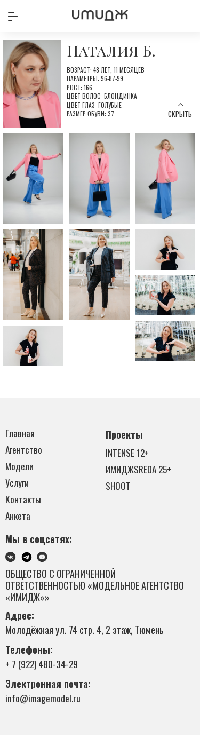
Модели (20, 467)
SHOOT (118, 487)
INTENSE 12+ (128, 453)
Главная (20, 433)
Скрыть (179, 114)
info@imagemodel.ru (43, 701)
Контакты (23, 501)
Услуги (17, 484)
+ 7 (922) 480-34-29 (43, 667)
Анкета (18, 519)
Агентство (23, 450)
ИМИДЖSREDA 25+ (140, 470)
